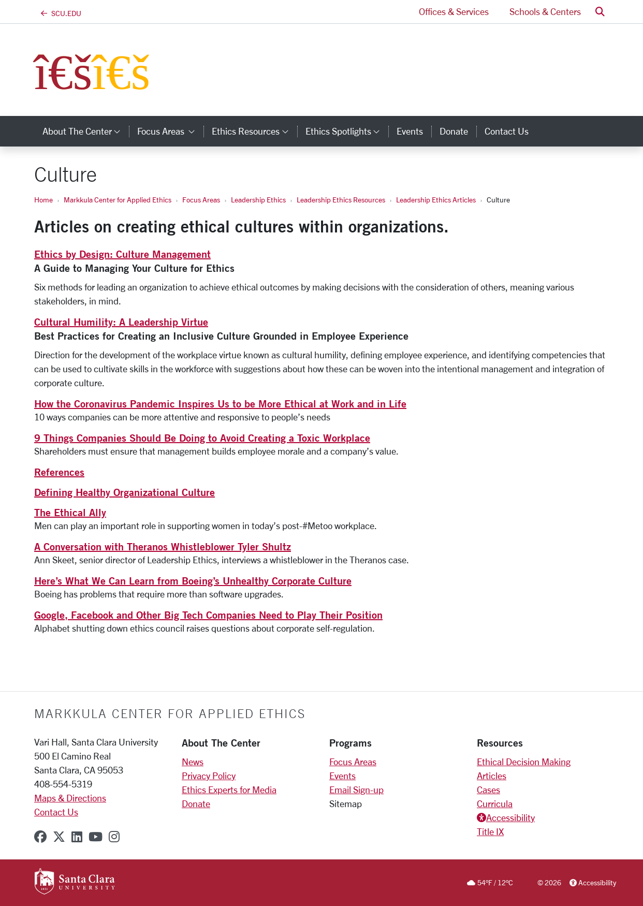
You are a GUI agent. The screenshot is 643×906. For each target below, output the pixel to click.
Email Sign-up (356, 789)
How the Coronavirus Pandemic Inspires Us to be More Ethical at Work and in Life (220, 403)
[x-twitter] (59, 836)
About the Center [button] (85, 131)
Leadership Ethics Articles (436, 199)
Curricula (495, 803)
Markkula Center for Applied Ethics (117, 199)
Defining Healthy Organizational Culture (124, 492)
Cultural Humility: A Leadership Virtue (121, 321)
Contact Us (56, 812)
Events (342, 775)
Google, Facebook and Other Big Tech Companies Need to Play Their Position (208, 614)
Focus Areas (201, 199)
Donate (196, 803)
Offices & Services (454, 11)
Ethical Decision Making (524, 761)
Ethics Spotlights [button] (346, 131)
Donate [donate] (454, 131)
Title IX (490, 831)
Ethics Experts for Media (229, 789)
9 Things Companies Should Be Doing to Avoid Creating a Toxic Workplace (202, 437)
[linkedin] (76, 836)
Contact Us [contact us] (507, 131)
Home (43, 199)
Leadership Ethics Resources (341, 199)
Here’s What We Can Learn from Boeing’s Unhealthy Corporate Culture (193, 580)
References (59, 471)
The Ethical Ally (70, 512)
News (192, 761)
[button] (600, 12)
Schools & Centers (545, 11)
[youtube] (96, 836)
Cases (488, 789)
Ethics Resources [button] (254, 131)
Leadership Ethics (258, 199)
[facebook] (40, 836)
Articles (491, 775)
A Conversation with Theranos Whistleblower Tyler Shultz (162, 546)
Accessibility (510, 817)
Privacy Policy (209, 775)
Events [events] (410, 131)
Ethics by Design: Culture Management (122, 253)
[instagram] (114, 836)
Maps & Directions (70, 798)
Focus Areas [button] (170, 131)
